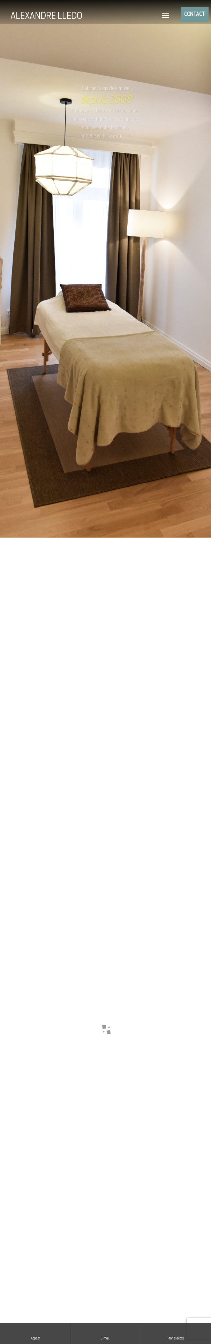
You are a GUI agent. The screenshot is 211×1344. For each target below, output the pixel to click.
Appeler (35, 1333)
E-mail (105, 1333)
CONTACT (194, 14)
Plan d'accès (175, 1333)
